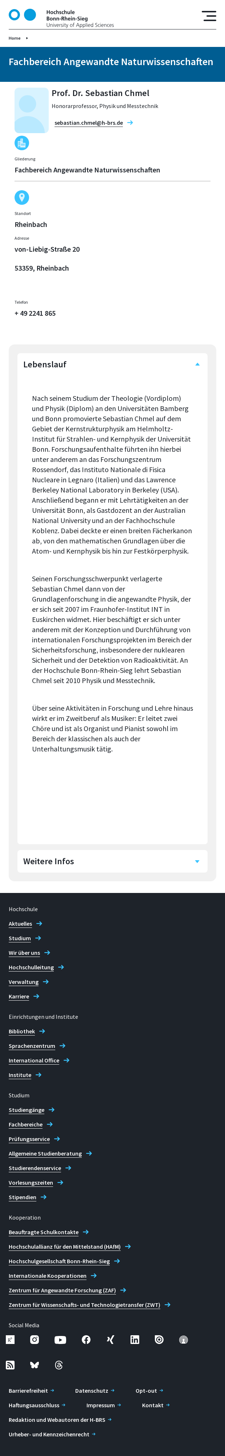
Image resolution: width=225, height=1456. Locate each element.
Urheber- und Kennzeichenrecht (49, 1434)
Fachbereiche (26, 1124)
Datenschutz (91, 1390)
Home (15, 38)
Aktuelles (20, 923)
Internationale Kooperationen (48, 1275)
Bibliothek (22, 1031)
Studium (20, 938)
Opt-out (146, 1390)
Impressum (101, 1405)
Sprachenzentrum (32, 1045)
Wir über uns (24, 952)
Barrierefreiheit (28, 1390)
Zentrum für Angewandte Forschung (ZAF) (62, 1290)
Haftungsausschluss (34, 1405)
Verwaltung (24, 981)
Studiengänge (26, 1109)
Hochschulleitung (31, 967)
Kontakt (153, 1405)
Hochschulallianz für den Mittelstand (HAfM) (65, 1246)
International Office (34, 1060)
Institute (20, 1074)
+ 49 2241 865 (35, 313)
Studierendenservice (35, 1168)
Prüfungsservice (29, 1138)
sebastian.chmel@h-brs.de (89, 122)
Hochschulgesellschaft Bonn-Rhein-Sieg (59, 1261)
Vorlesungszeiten (31, 1182)
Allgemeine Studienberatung (45, 1153)
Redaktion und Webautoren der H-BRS (57, 1419)
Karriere (19, 996)
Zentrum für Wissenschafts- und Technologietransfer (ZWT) (84, 1304)
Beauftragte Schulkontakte (44, 1232)
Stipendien (22, 1197)
